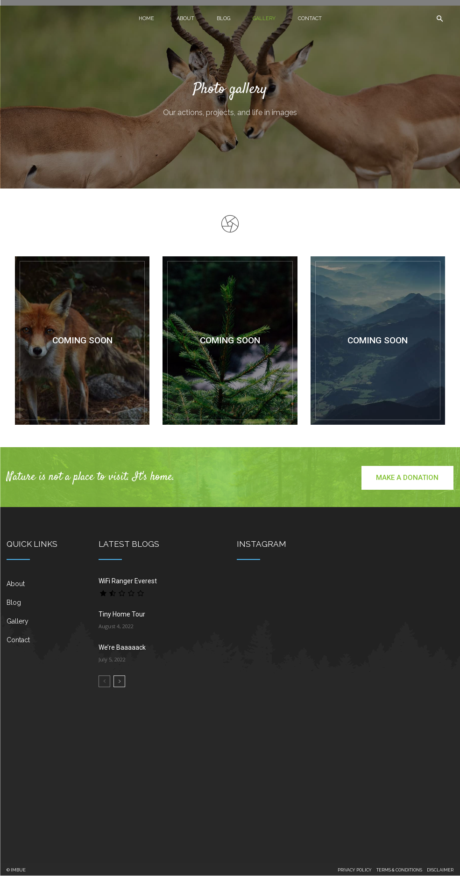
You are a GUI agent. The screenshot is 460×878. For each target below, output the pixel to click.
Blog (223, 18)
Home (146, 18)
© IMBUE (16, 872)
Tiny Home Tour (122, 616)
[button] (439, 19)
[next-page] (119, 683)
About (185, 18)
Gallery (264, 18)
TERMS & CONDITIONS (399, 872)
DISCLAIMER (440, 872)
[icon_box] (46, 590)
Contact (310, 18)
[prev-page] (104, 683)
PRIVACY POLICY (355, 872)
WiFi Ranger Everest (128, 583)
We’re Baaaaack (122, 649)
